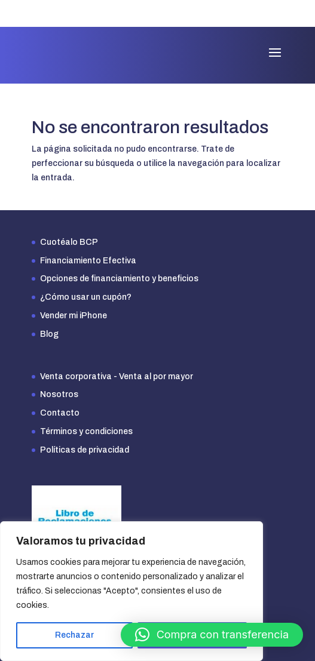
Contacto (59, 412)
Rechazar (74, 635)
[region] (131, 591)
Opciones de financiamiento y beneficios (119, 278)
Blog (49, 334)
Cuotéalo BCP (69, 242)
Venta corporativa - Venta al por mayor (116, 376)
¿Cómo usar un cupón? (85, 297)
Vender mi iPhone (73, 315)
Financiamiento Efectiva (88, 260)
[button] (212, 635)
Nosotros (59, 394)
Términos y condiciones (86, 431)
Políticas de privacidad (84, 449)
